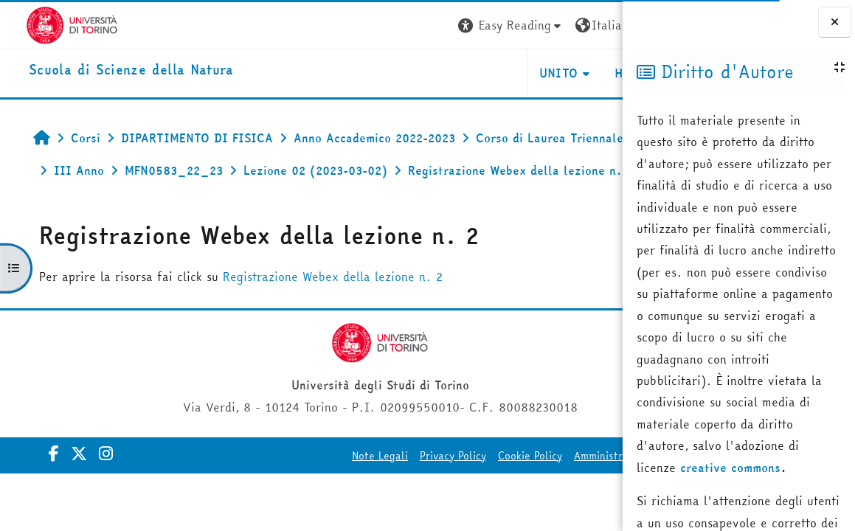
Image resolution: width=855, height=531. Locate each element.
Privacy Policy (341, 488)
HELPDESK (533, 73)
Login (596, 25)
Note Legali (268, 488)
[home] (105, 70)
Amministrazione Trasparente (534, 488)
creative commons (730, 467)
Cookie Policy (419, 488)
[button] (400, 25)
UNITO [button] (447, 73)
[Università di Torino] (46, 23)
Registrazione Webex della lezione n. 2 (314, 309)
